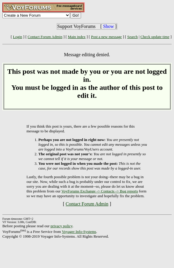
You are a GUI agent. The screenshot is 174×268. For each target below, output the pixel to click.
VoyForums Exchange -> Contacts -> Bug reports (99, 191)
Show (108, 26)
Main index (77, 37)
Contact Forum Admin (45, 37)
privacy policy (61, 226)
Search (132, 37)
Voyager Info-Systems (79, 231)
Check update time (154, 37)
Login (17, 37)
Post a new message (106, 37)
